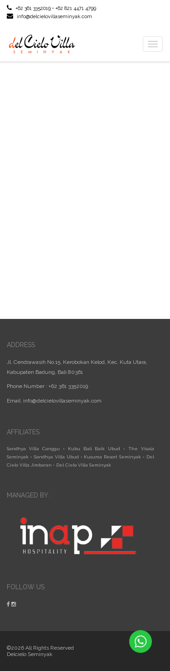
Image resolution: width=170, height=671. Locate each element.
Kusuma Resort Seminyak (112, 456)
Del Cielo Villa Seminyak (83, 464)
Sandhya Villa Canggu (33, 448)
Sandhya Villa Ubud (56, 456)
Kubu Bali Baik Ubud (94, 448)
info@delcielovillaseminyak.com (49, 17)
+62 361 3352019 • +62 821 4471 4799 (51, 8)
